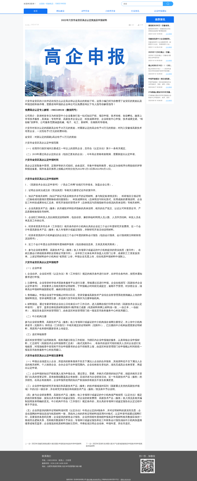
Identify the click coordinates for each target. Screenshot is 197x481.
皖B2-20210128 (126, 479)
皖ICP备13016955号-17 (94, 479)
